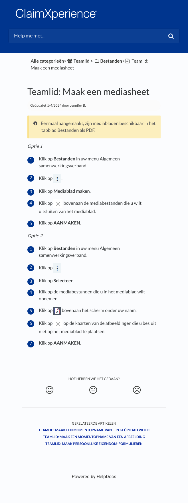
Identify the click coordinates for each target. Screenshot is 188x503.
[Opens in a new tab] (94, 476)
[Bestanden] (108, 61)
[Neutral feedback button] (93, 390)
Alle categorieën (47, 61)
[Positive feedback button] (49, 390)
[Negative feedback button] (137, 390)
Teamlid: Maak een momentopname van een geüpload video (94, 430)
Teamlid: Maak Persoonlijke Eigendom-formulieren (94, 444)
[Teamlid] (78, 61)
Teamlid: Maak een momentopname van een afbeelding (94, 437)
